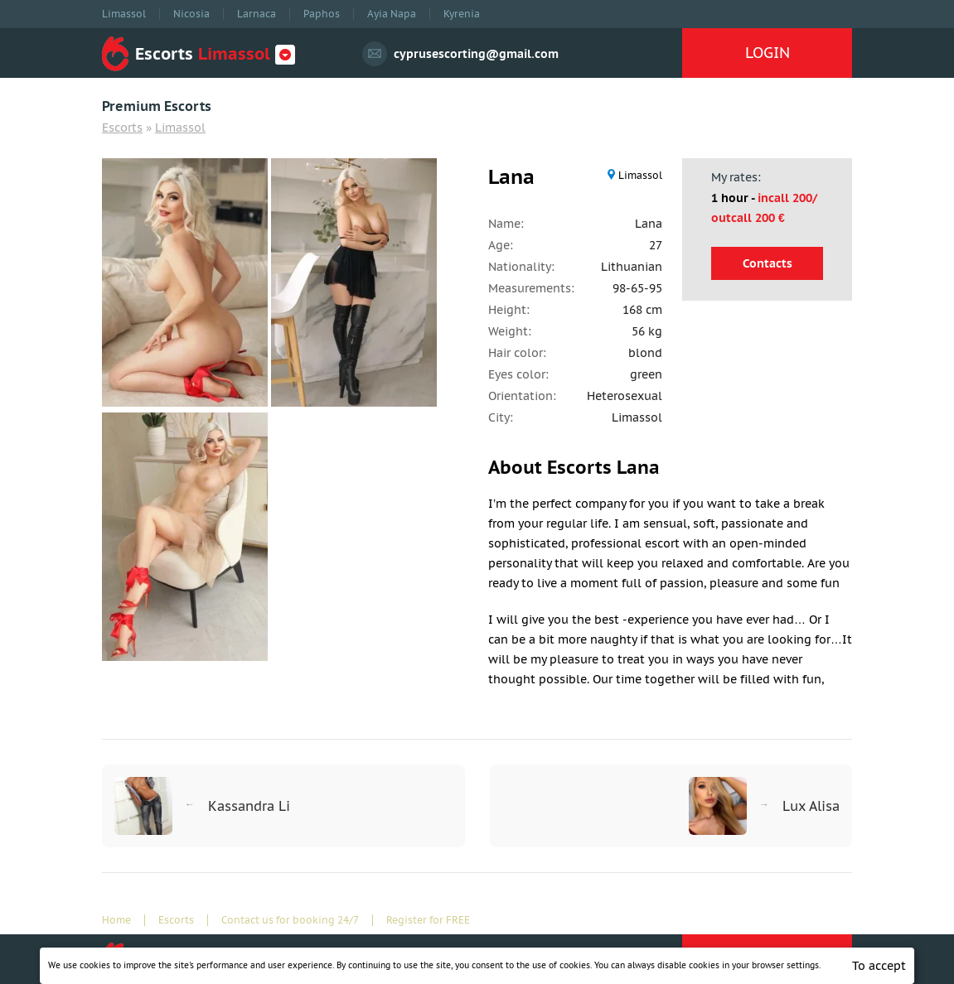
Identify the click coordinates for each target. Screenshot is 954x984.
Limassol (124, 14)
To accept (879, 965)
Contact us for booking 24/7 (290, 920)
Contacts (767, 263)
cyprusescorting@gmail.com (476, 53)
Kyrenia (461, 14)
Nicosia (191, 14)
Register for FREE (428, 920)
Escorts (122, 127)
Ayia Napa (391, 14)
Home (116, 920)
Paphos (321, 14)
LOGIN (767, 52)
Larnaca (256, 14)
